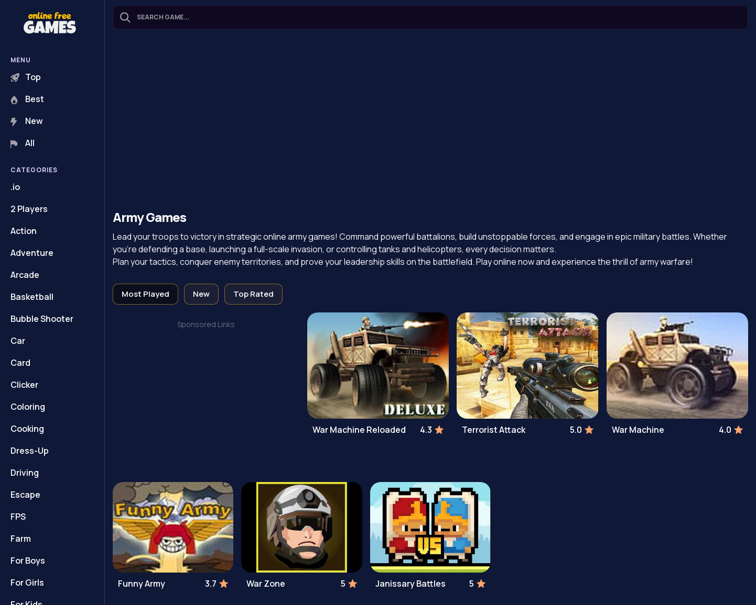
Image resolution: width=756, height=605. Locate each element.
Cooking (27, 428)
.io (15, 187)
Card (20, 362)
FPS (18, 516)
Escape (25, 494)
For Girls (27, 582)
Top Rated (253, 293)
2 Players (29, 209)
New (26, 121)
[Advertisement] (430, 121)
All (22, 143)
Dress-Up (29, 450)
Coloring (27, 406)
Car (17, 340)
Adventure (31, 253)
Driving (24, 472)
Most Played (145, 293)
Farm (20, 538)
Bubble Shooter (41, 318)
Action (23, 231)
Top (25, 77)
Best (27, 99)
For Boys (27, 560)
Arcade (24, 275)
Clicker (24, 384)
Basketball (31, 296)
